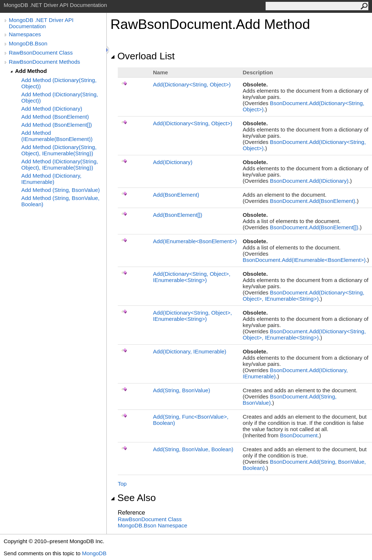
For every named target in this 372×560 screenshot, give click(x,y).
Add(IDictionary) (173, 162)
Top (122, 484)
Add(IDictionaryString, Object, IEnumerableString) (192, 315)
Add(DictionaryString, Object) (192, 84)
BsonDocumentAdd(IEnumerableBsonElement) (303, 260)
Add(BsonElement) (176, 195)
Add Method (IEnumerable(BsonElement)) (56, 136)
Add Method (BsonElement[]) (56, 125)
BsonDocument (299, 435)
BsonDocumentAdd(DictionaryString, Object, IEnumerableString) (303, 295)
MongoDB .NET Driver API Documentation (41, 23)
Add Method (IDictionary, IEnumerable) (51, 179)
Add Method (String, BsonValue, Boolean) (60, 201)
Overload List (142, 56)
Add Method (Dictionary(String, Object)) (58, 83)
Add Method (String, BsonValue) (60, 190)
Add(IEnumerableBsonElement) (195, 241)
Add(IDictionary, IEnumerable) (189, 351)
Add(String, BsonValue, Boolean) (193, 449)
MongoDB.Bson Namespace (152, 525)
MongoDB (94, 553)
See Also (133, 497)
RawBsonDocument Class (41, 52)
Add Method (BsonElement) (55, 117)
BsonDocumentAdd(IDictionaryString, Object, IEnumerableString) (304, 334)
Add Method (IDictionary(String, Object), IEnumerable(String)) (59, 164)
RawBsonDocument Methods (44, 62)
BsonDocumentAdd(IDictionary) (309, 181)
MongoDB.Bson (28, 43)
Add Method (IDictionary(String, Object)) (59, 97)
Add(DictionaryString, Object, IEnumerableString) (191, 277)
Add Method (31, 71)
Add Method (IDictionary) (51, 108)
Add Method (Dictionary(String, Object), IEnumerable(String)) (58, 150)
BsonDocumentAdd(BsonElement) (312, 201)
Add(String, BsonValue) (181, 390)
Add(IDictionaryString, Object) (192, 123)
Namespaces (25, 34)
